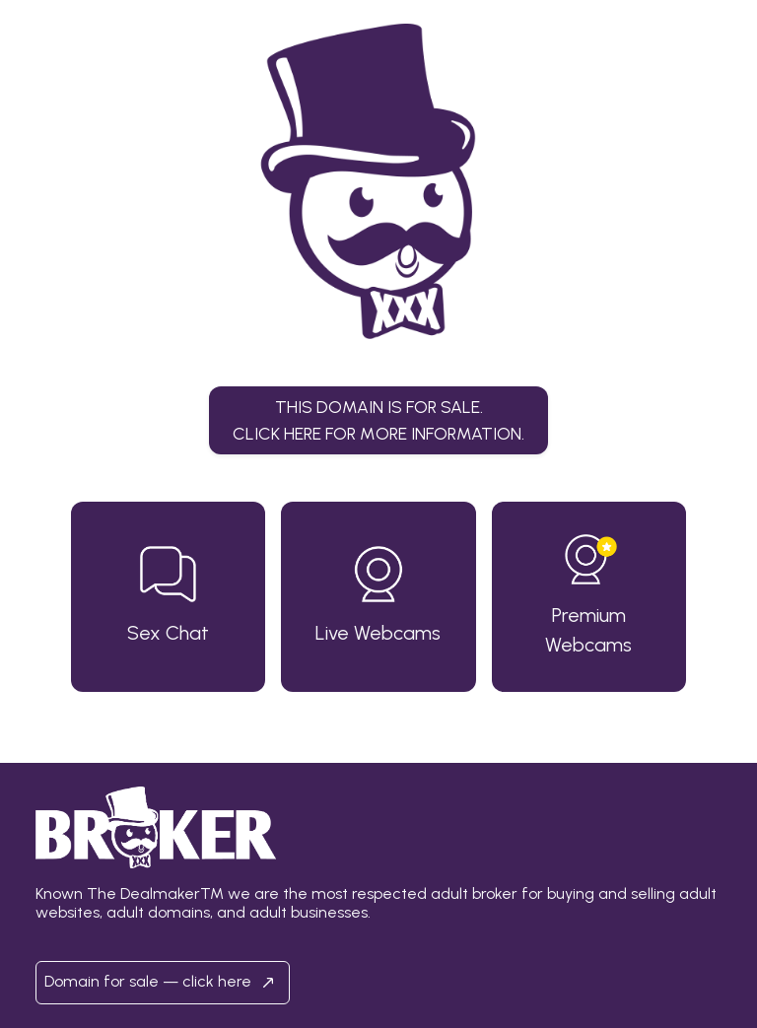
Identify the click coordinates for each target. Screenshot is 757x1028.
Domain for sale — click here (162, 982)
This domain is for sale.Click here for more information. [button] (378, 419)
